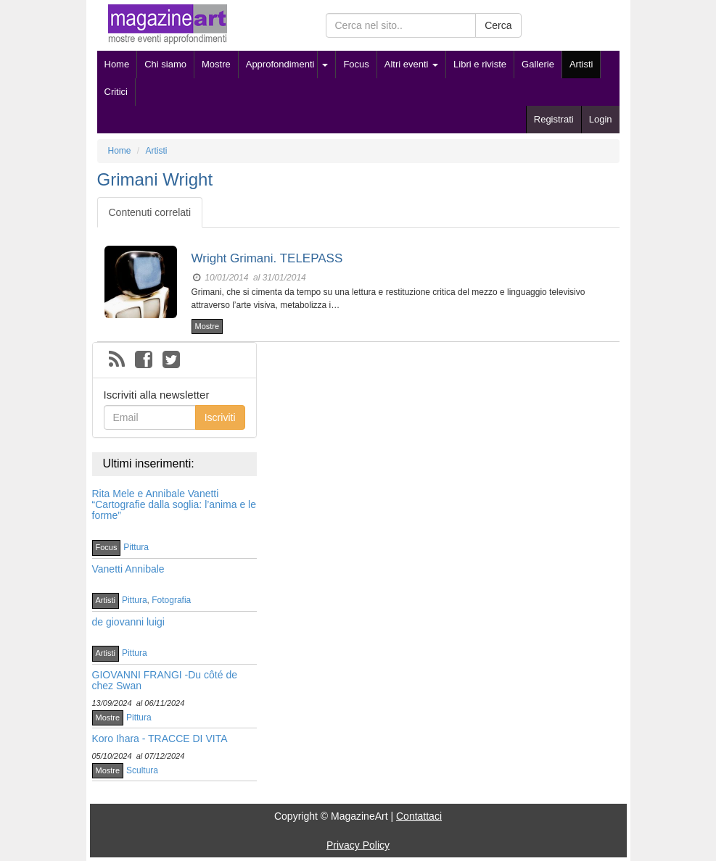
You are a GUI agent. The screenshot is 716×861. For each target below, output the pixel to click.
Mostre (216, 64)
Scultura (142, 770)
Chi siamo (165, 64)
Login (600, 119)
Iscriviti (220, 417)
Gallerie (538, 64)
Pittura (136, 547)
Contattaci (419, 816)
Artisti (581, 64)
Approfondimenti (280, 64)
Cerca (498, 25)
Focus (356, 64)
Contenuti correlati (150, 212)
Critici (116, 91)
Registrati (554, 119)
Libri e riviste (479, 64)
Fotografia (171, 600)
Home (117, 64)
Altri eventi (411, 64)
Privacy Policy (358, 845)
